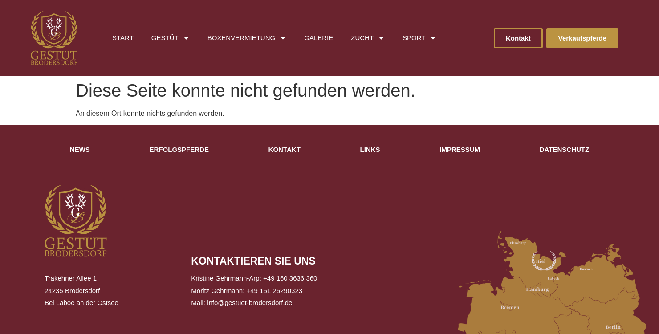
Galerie (318, 37)
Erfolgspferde (179, 149)
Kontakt (284, 149)
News (80, 149)
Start (123, 37)
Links (370, 149)
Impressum (459, 149)
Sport (419, 38)
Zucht (368, 38)
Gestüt (170, 38)
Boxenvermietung (247, 38)
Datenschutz (564, 149)
